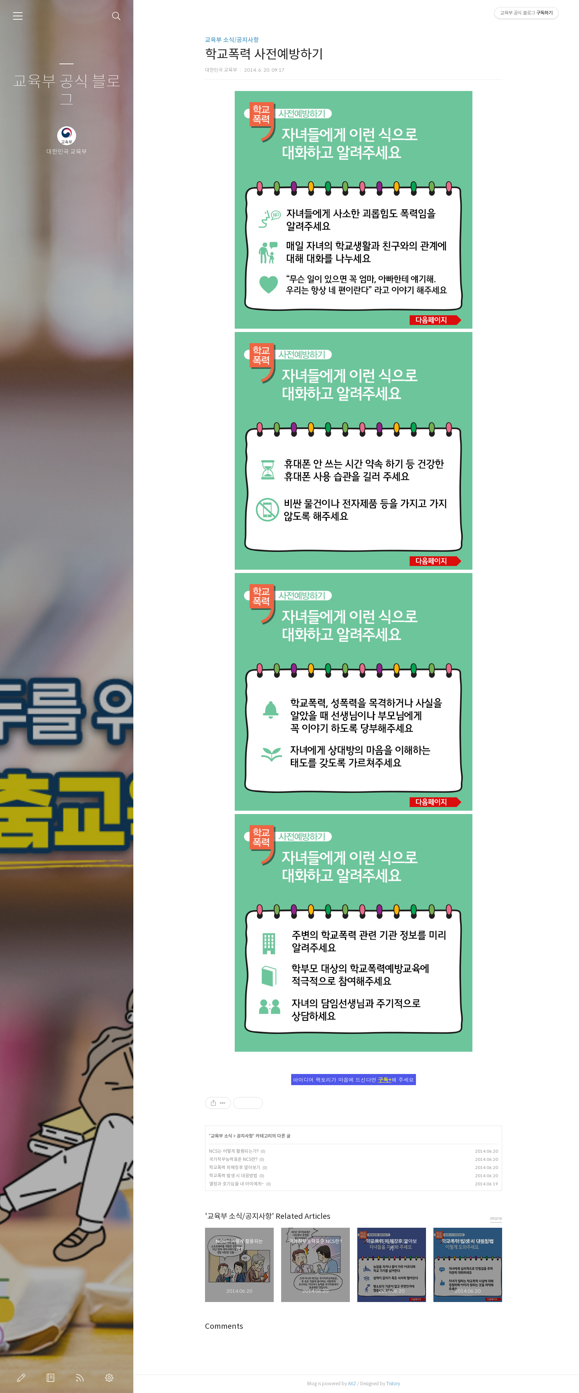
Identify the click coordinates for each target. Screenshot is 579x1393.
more (499, 1218)
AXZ (355, 1383)
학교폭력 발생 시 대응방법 (236, 1175)
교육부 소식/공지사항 (234, 40)
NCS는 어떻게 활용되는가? (236, 1151)
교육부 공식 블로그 (67, 91)
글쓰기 (23, 1377)
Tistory (396, 1383)
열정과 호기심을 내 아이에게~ (239, 1184)
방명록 (52, 1377)
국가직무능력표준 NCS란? (236, 1159)
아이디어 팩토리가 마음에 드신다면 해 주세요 (356, 1079)
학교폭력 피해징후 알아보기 (237, 1167)
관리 (111, 1377)
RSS (81, 1377)
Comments (227, 1326)
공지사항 (247, 1136)
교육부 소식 (224, 1136)
